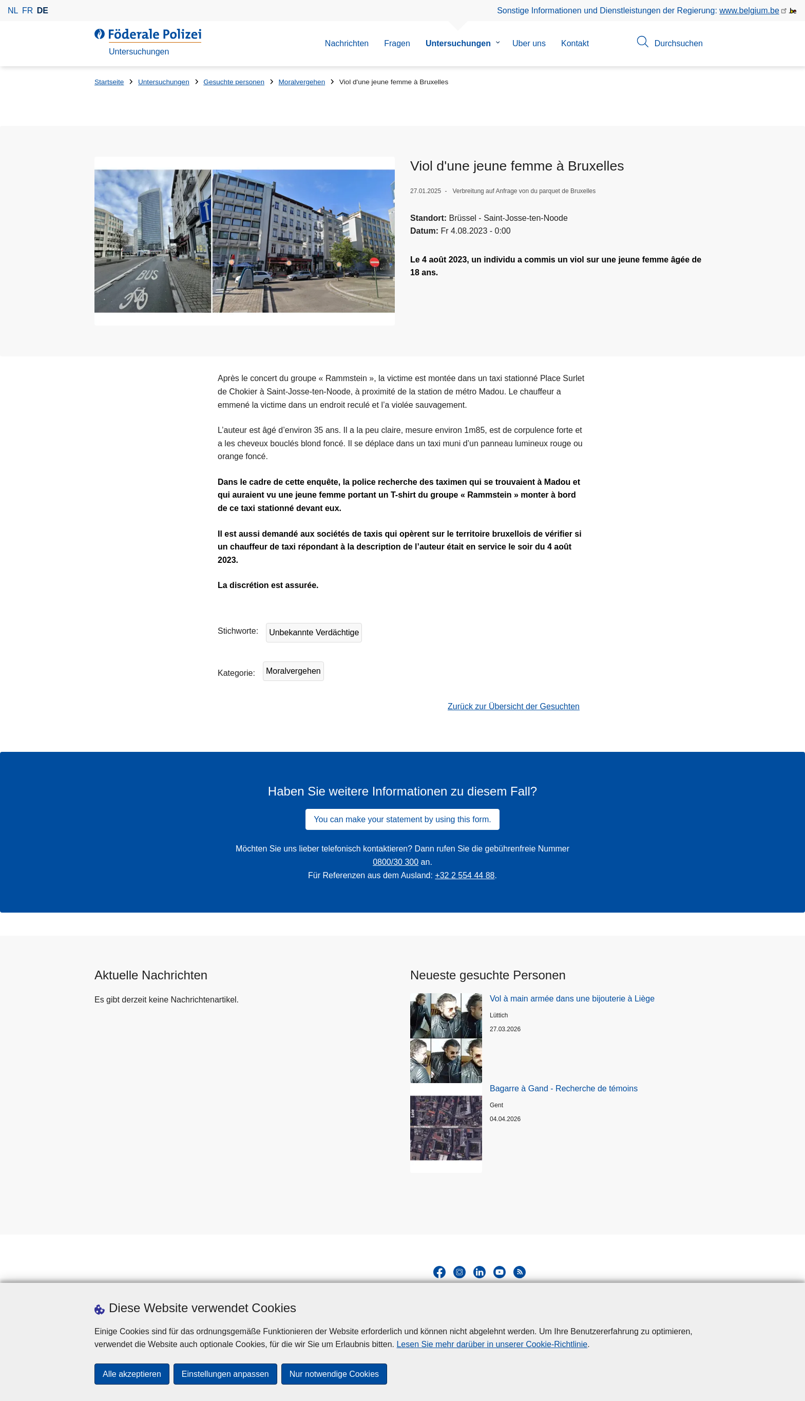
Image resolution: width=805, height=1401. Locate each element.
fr (27, 10)
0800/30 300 (395, 862)
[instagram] (459, 1272)
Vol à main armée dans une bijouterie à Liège (572, 998)
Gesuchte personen (233, 82)
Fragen (397, 43)
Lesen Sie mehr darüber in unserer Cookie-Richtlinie (491, 1344)
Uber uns (529, 43)
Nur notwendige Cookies (334, 1374)
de (42, 10)
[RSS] (519, 1272)
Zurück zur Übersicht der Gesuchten (514, 706)
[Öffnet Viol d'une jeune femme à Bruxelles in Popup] (244, 241)
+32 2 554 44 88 (464, 875)
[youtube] (499, 1272)
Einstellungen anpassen (225, 1374)
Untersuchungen (458, 43)
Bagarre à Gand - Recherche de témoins (564, 1088)
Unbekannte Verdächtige (314, 632)
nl (13, 10)
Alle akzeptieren (132, 1374)
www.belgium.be (749, 10)
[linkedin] (479, 1272)
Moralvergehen (302, 82)
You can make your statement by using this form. (402, 819)
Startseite (109, 82)
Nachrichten (347, 43)
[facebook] (439, 1272)
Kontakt (575, 43)
